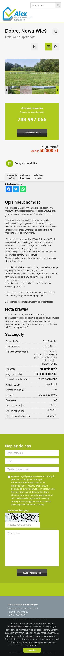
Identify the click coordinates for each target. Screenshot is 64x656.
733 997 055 (32, 119)
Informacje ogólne (12, 176)
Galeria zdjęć (48, 47)
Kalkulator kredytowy (25, 176)
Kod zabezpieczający (18, 510)
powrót (55, 31)
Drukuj (55, 47)
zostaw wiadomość (31, 132)
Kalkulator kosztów (38, 176)
